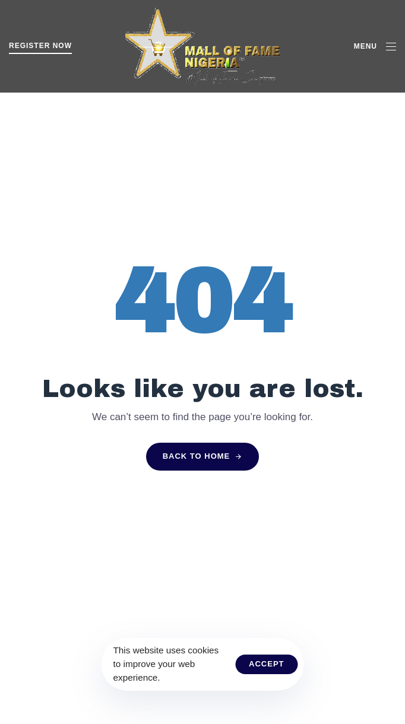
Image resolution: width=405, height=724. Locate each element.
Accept (266, 663)
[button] (375, 46)
